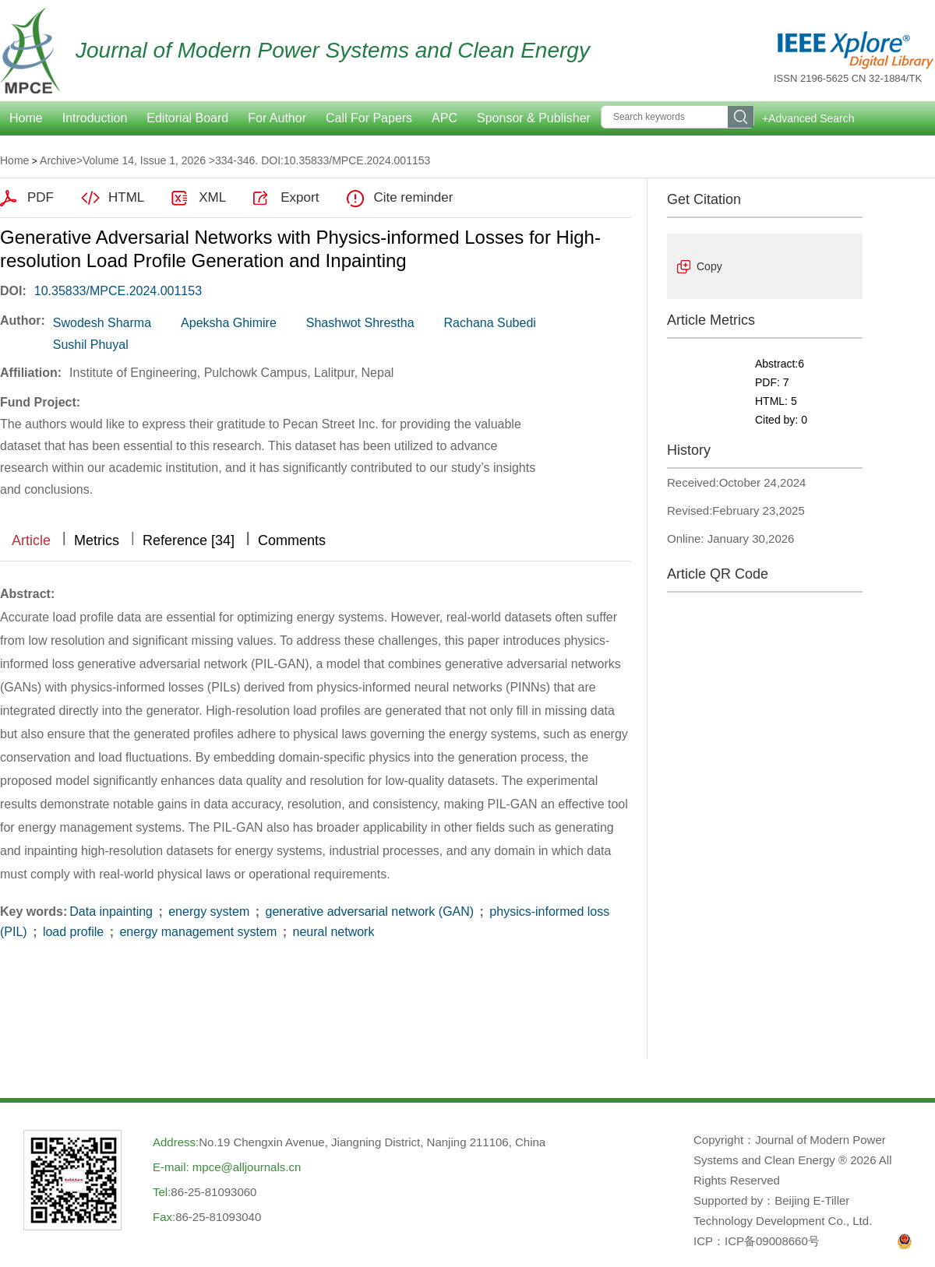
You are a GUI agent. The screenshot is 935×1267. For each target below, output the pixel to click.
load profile (73, 931)
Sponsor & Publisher (534, 118)
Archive (58, 160)
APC (444, 118)
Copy (709, 266)
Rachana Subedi (490, 322)
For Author (277, 118)
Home (14, 160)
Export (299, 197)
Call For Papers (369, 118)
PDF (40, 197)
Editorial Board (187, 118)
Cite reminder (413, 197)
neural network (331, 931)
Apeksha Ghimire (229, 322)
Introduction (95, 118)
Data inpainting (112, 911)
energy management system (198, 931)
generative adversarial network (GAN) (370, 911)
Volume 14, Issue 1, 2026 (144, 160)
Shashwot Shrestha (360, 322)
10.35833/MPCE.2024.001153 (118, 290)
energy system (209, 911)
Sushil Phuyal (91, 344)
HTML (126, 197)
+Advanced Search (808, 118)
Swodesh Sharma (102, 322)
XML (212, 197)
